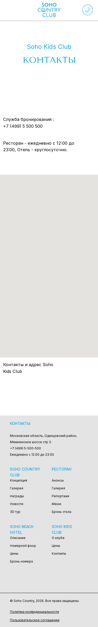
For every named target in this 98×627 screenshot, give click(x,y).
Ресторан (61, 469)
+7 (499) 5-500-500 (25, 448)
